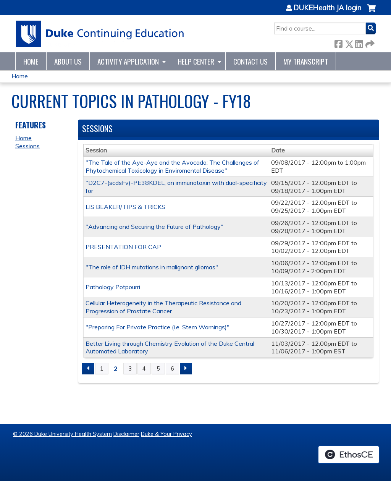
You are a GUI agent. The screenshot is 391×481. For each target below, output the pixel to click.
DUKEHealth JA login (327, 8)
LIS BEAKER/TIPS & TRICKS (125, 207)
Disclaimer (126, 434)
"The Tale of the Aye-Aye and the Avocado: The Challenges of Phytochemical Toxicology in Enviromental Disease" (172, 166)
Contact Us (250, 61)
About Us (68, 61)
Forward (369, 42)
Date (278, 150)
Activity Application (128, 61)
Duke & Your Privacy (166, 434)
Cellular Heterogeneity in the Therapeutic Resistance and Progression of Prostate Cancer (163, 307)
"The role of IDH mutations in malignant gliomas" (152, 267)
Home (31, 61)
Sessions (27, 146)
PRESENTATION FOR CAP (123, 247)
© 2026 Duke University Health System (62, 434)
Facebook (338, 42)
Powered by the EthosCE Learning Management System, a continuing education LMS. (349, 454)
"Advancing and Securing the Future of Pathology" (154, 226)
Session (96, 150)
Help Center (196, 61)
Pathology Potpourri (113, 287)
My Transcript (305, 61)
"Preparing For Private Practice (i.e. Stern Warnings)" (157, 327)
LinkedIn (359, 42)
